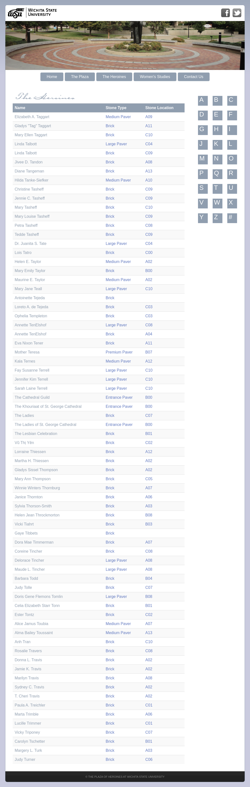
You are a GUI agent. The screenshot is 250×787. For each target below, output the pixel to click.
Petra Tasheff (26, 225)
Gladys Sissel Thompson (36, 470)
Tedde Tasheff (27, 234)
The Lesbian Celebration (36, 434)
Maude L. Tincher (30, 569)
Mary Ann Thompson (33, 479)
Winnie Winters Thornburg (37, 488)
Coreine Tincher (28, 551)
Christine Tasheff (29, 189)
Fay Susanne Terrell (32, 370)
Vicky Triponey (27, 732)
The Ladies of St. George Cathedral (45, 424)
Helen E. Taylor (28, 262)
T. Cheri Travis (27, 696)
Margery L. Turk (28, 750)
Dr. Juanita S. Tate (30, 243)
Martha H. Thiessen (32, 461)
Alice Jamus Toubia (31, 624)
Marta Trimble (27, 714)
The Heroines (114, 77)
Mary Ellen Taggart (31, 135)
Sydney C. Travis (29, 687)
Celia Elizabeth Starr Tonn (37, 606)
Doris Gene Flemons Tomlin (39, 596)
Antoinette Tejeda (30, 298)
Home (52, 77)
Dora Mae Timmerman (34, 542)
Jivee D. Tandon (28, 162)
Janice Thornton (28, 497)
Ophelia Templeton (31, 316)
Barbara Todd (26, 578)
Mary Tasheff (26, 207)
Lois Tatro (23, 253)
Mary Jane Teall (28, 289)
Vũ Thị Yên (24, 443)
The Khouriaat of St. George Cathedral (48, 406)
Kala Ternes (25, 361)
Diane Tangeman (29, 171)
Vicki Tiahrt (24, 524)
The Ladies (24, 415)
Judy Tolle (23, 587)
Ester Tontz (24, 615)
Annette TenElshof (30, 325)
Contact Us (193, 77)
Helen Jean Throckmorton (37, 515)
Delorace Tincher (29, 560)
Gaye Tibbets (26, 533)
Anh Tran (23, 642)
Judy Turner (25, 759)
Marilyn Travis (27, 678)
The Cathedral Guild (32, 397)
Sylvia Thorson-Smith (33, 506)
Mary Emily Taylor (30, 271)
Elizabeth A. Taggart (32, 117)
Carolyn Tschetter (30, 741)
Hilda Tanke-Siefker (31, 180)
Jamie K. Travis (28, 669)
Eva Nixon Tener (29, 343)
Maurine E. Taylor (30, 280)
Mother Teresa (27, 352)
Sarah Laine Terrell (31, 388)
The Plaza (80, 77)
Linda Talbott (26, 144)
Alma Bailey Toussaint (34, 633)
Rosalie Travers (28, 651)
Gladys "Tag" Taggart (33, 126)
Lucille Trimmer (28, 723)
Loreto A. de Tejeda (31, 307)
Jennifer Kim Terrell (31, 379)
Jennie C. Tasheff (30, 198)
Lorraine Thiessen (30, 452)
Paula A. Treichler (30, 705)
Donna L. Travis (28, 660)
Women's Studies (155, 77)
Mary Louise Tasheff (32, 216)
